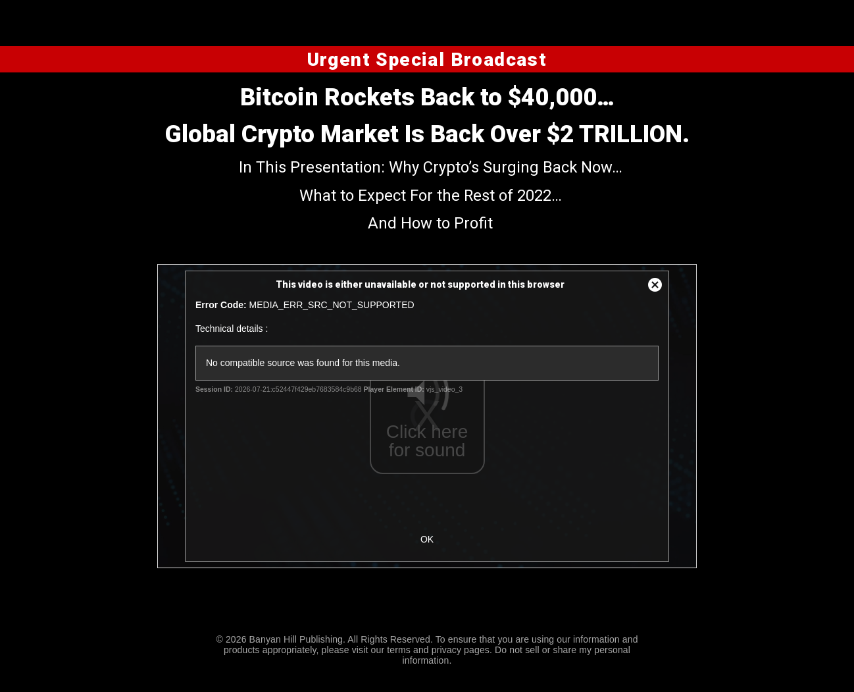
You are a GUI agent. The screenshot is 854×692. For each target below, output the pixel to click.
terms (399, 650)
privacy (446, 650)
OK (427, 539)
